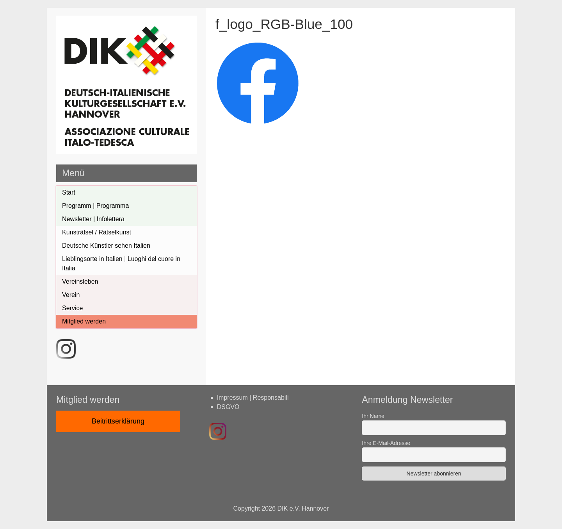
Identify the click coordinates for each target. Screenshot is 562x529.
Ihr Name (373, 416)
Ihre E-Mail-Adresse (386, 443)
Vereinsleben (80, 281)
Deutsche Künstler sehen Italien (106, 245)
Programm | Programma (95, 205)
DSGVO (228, 407)
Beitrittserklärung (118, 421)
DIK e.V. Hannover (303, 508)
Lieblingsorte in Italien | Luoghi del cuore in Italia (121, 264)
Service (72, 308)
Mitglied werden (84, 321)
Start (68, 192)
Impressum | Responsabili (253, 397)
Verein (71, 294)
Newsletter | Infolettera (93, 219)
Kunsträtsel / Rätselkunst (96, 232)
